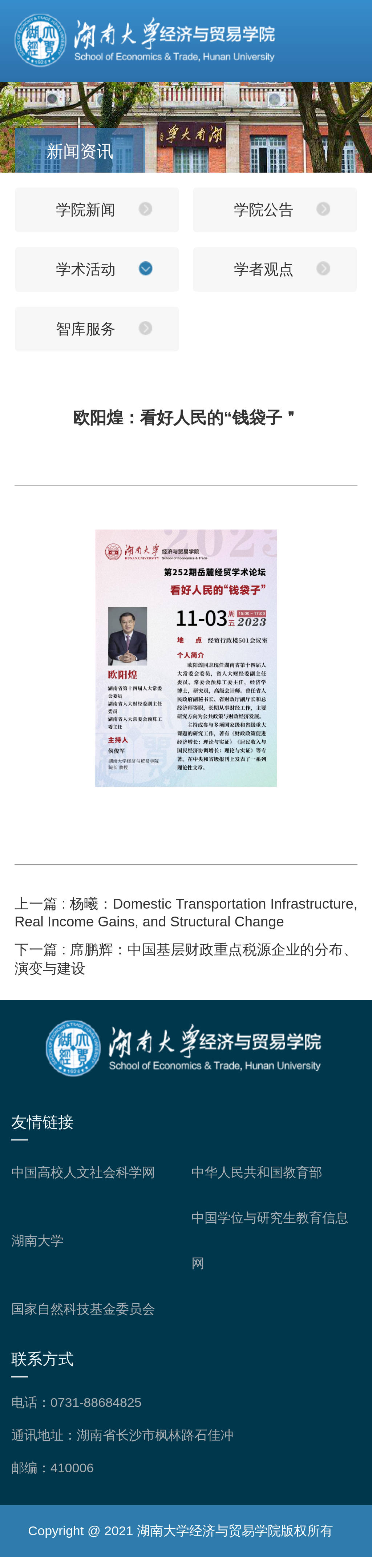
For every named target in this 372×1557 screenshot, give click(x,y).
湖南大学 (37, 1241)
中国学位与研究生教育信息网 (269, 1241)
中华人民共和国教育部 (256, 1172)
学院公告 (264, 209)
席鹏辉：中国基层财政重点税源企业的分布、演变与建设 (186, 959)
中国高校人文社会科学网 (83, 1172)
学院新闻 (86, 209)
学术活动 (86, 269)
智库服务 (86, 329)
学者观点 (264, 269)
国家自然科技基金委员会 (83, 1309)
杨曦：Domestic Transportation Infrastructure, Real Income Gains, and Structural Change (186, 912)
